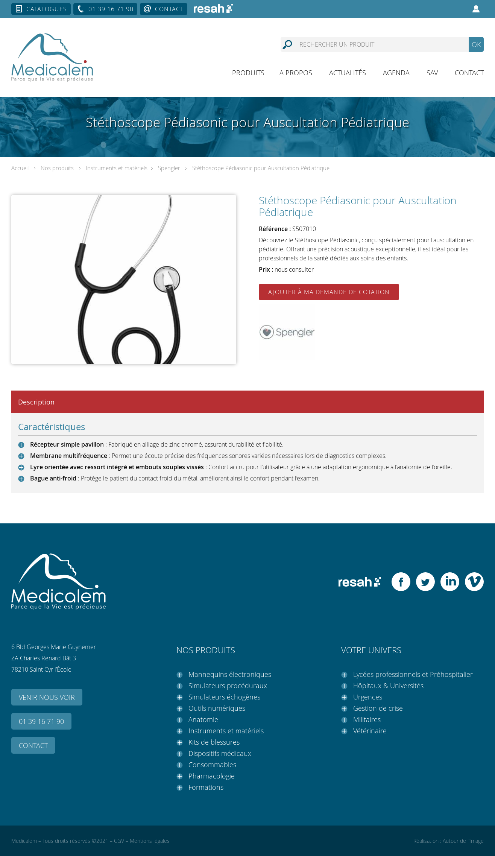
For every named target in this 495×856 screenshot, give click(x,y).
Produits (248, 72)
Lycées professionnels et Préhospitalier (413, 674)
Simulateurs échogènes (224, 696)
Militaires (367, 719)
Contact (169, 9)
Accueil (20, 168)
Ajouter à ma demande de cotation (329, 292)
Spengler (169, 168)
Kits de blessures (214, 742)
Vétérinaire (370, 730)
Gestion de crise (378, 708)
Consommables (212, 764)
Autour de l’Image (463, 840)
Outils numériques (216, 708)
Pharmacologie (211, 775)
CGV (119, 840)
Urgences (367, 696)
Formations (205, 787)
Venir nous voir (47, 697)
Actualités (347, 72)
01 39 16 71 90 (111, 9)
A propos (295, 72)
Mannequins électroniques (229, 674)
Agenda (396, 72)
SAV (432, 72)
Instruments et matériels (116, 168)
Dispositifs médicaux (219, 753)
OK (476, 44)
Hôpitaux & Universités (388, 685)
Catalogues (46, 9)
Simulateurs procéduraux (227, 685)
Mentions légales (150, 840)
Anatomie (203, 719)
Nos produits (57, 168)
